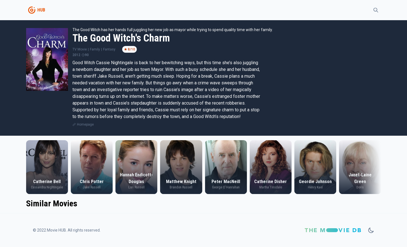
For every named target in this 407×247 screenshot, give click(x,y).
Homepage (85, 124)
